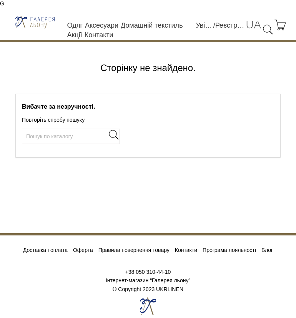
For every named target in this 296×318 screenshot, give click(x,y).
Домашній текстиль (152, 25)
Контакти (99, 35)
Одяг (75, 25)
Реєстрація (230, 25)
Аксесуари (101, 25)
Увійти (204, 25)
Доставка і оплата (45, 250)
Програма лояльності (229, 250)
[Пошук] (71, 136)
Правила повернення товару (134, 250)
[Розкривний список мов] (253, 25)
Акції (74, 35)
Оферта (83, 250)
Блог (267, 250)
